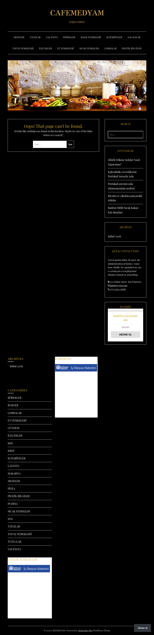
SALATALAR (134, 37)
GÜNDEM (13, 428)
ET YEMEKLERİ (65, 48)
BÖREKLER (69, 37)
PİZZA (11, 488)
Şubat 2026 (114, 236)
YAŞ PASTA (52, 37)
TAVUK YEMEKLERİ (23, 48)
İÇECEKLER (45, 48)
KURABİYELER (114, 37)
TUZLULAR (14, 541)
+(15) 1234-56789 (118, 289)
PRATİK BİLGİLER (131, 48)
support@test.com (118, 285)
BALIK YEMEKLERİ (91, 37)
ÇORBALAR (110, 48)
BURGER (13, 405)
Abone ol (142, 627)
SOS (10, 519)
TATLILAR (35, 37)
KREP (11, 451)
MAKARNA (14, 473)
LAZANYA (13, 466)
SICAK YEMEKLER (89, 48)
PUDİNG (13, 504)
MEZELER (19, 37)
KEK (10, 443)
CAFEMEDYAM (77, 12)
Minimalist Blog (85, 630)
